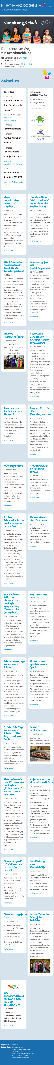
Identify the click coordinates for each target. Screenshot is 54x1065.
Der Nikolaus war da (38, 596)
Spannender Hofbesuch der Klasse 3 (13, 411)
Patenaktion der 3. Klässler (39, 519)
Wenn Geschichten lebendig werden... (11, 202)
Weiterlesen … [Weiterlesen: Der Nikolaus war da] (35, 640)
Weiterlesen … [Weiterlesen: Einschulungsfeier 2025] (9, 949)
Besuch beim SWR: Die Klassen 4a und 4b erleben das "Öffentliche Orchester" (11, 603)
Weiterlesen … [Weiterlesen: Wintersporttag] (9, 506)
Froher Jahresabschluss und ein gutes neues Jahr (14, 522)
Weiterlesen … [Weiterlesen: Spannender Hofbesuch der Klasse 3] (9, 440)
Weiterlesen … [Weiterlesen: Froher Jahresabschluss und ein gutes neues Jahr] (9, 583)
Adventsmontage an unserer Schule (14, 664)
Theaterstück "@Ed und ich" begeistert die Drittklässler (39, 202)
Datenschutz (6, 1047)
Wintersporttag (13, 465)
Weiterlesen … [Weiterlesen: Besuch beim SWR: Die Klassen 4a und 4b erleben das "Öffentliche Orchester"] (9, 650)
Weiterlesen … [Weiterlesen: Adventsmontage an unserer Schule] (9, 715)
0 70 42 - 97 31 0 (26, 64)
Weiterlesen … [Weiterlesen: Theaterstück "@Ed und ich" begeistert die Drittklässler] (35, 241)
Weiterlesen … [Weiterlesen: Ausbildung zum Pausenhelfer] (35, 893)
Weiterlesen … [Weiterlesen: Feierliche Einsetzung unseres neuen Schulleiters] (35, 397)
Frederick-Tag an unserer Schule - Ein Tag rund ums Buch (13, 733)
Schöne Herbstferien (38, 729)
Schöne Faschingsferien (14, 335)
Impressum (5, 1045)
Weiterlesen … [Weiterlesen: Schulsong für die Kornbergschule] (35, 316)
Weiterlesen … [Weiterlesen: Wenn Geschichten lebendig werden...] (9, 250)
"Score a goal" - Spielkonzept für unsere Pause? (13, 866)
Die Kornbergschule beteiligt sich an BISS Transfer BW (14, 998)
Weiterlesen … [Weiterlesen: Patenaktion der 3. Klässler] (35, 546)
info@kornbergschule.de (20, 1058)
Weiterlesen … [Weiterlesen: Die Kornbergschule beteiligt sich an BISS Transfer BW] (9, 1025)
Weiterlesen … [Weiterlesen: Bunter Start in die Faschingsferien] (35, 454)
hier (25, 57)
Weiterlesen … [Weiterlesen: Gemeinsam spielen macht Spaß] (35, 704)
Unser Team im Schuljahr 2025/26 (39, 917)
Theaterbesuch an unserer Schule (39, 468)
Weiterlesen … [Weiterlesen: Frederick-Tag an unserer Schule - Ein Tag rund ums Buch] (9, 768)
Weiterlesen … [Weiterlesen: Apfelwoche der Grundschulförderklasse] (35, 837)
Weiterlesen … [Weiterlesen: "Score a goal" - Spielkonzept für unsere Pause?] (9, 903)
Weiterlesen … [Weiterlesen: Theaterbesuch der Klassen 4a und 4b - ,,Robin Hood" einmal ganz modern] (9, 849)
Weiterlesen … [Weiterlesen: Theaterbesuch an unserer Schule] (35, 498)
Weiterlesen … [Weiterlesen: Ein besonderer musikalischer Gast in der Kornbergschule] (9, 322)
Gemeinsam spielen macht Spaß (39, 664)
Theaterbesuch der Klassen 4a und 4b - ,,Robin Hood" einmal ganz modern (14, 787)
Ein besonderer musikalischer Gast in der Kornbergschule (14, 267)
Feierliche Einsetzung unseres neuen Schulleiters (39, 338)
